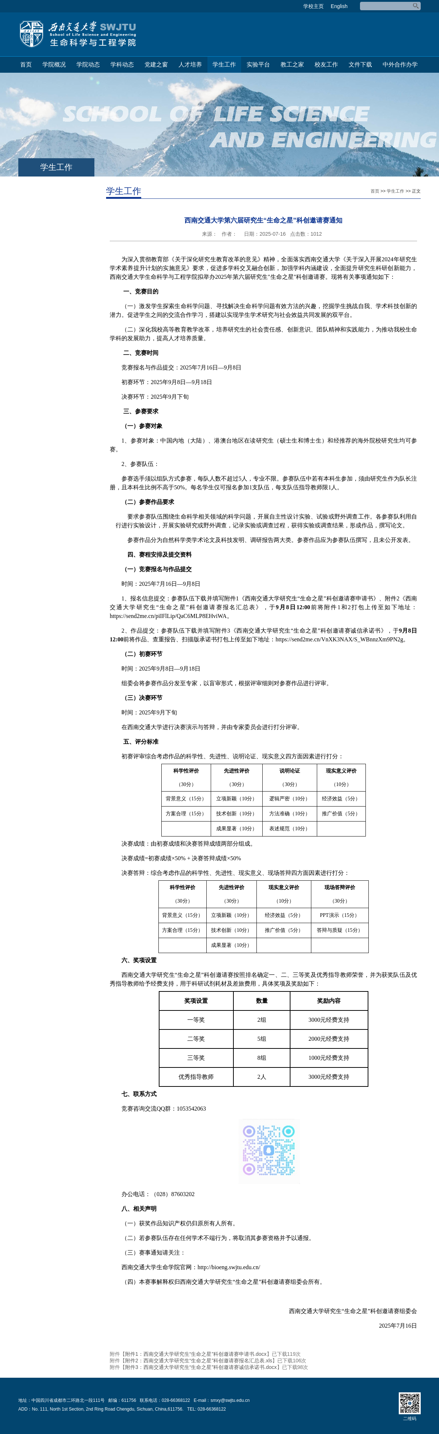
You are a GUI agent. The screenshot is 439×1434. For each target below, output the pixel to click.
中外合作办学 (400, 64)
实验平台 (258, 64)
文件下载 (360, 64)
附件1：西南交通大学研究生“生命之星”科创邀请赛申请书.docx (196, 1354)
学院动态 (88, 64)
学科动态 (122, 64)
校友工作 (326, 64)
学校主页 (313, 6)
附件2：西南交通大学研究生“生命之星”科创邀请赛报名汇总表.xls (198, 1360)
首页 (26, 64)
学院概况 (54, 64)
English (339, 6)
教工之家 (292, 64)
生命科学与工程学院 (77, 34)
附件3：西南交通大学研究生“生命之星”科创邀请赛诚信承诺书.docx (201, 1367)
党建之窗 (156, 64)
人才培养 (190, 64)
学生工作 (224, 64)
